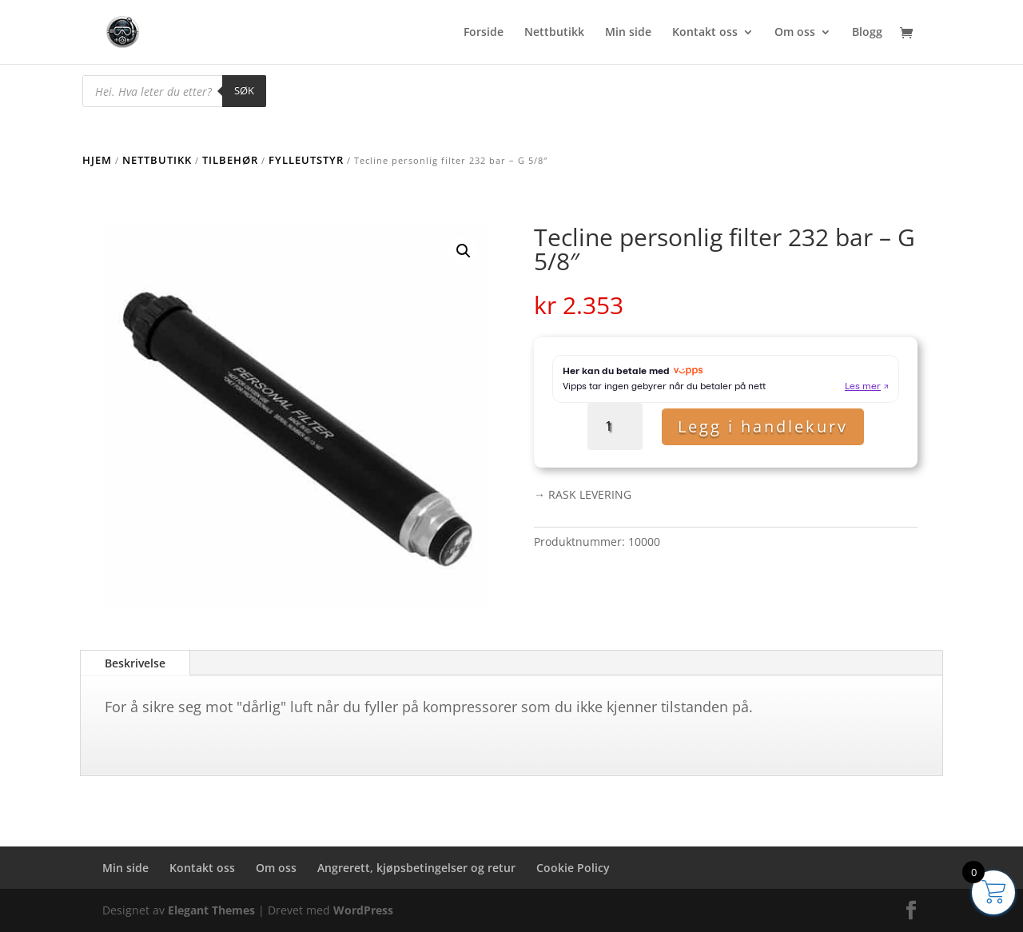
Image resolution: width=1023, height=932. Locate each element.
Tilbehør (230, 160)
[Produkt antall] (615, 426)
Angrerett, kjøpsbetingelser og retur (416, 867)
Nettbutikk (554, 32)
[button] (463, 251)
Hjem (97, 160)
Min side (628, 32)
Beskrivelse (135, 663)
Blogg (867, 32)
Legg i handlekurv (763, 426)
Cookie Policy (573, 867)
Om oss (794, 32)
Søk (244, 90)
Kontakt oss (705, 32)
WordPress (363, 910)
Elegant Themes (211, 910)
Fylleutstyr (306, 160)
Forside (484, 32)
